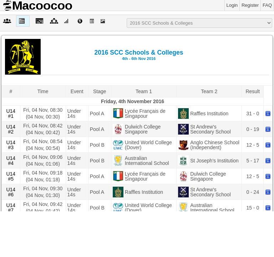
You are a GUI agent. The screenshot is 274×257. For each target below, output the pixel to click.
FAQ (267, 5)
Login (232, 5)
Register (250, 5)
